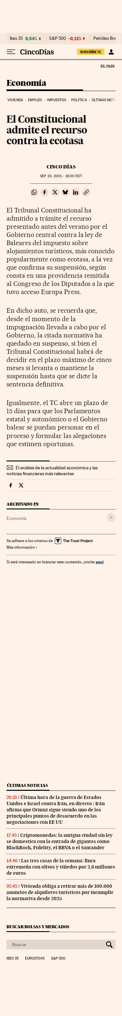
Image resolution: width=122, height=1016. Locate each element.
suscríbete (91, 52)
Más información (22, 547)
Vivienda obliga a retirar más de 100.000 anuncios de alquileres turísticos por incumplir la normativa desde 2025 (60, 892)
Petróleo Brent (106, 38)
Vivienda (15, 100)
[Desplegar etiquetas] (111, 517)
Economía (26, 83)
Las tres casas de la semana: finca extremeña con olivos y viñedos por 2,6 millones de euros (61, 867)
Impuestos (56, 100)
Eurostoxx (35, 959)
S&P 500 (57, 38)
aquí (99, 561)
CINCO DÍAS (61, 167)
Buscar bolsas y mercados (38, 926)
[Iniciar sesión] (111, 52)
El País (107, 66)
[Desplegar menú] (11, 52)
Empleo (35, 100)
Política (79, 100)
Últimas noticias (27, 785)
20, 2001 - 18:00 (61, 176)
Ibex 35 (16, 38)
